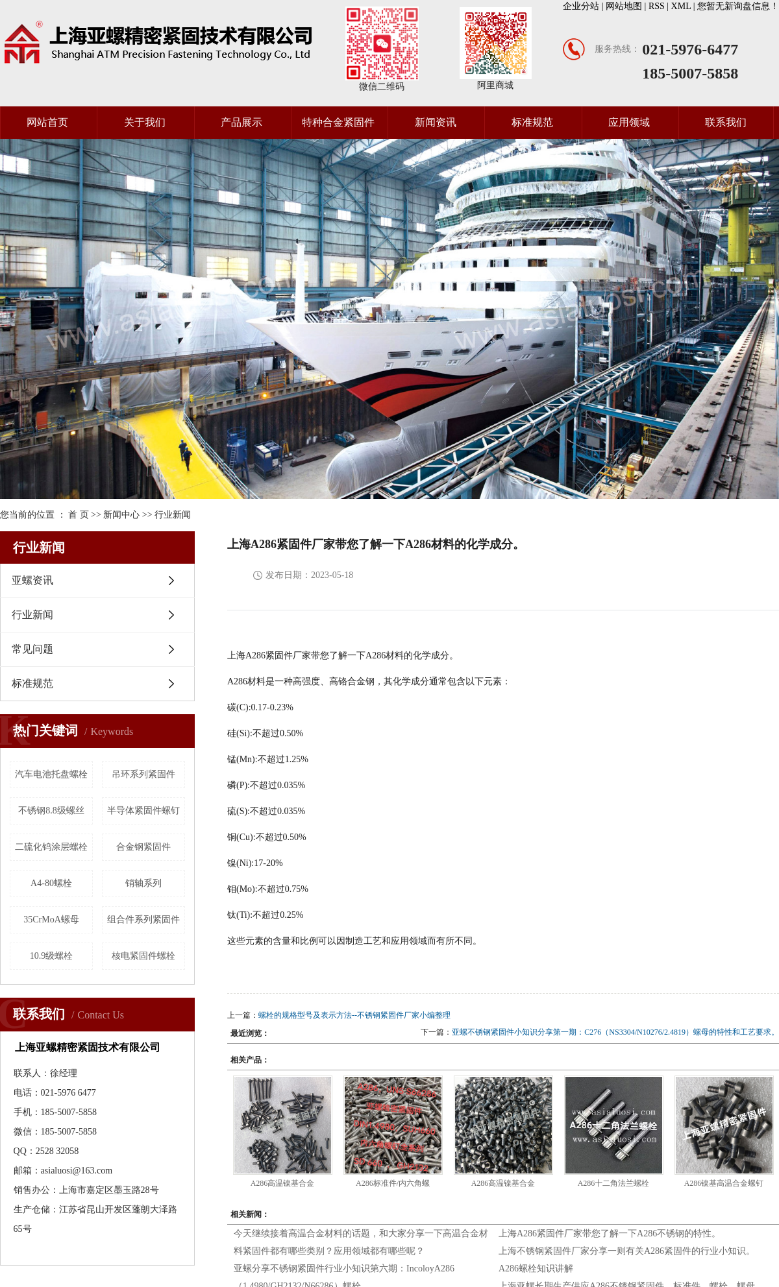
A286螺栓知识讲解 (536, 1268)
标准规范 (532, 122)
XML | (684, 6)
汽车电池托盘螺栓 (51, 774)
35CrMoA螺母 (51, 919)
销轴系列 (143, 883)
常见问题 (32, 649)
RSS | (660, 6)
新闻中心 (121, 515)
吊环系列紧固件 (143, 774)
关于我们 (145, 122)
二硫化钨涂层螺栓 (51, 847)
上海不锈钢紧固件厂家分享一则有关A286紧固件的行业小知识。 (627, 1251)
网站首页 (47, 122)
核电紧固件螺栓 (143, 956)
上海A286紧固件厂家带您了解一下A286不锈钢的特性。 (610, 1233)
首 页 (78, 515)
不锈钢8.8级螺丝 (51, 810)
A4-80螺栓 (51, 883)
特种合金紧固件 (338, 122)
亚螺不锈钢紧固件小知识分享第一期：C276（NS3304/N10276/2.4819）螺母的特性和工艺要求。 (615, 1032)
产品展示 (241, 122)
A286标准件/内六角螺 (393, 1183)
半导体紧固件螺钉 (143, 810)
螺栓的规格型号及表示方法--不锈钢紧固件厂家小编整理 (354, 1015)
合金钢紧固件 (143, 847)
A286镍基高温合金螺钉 (724, 1183)
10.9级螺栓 (51, 956)
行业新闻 (173, 515)
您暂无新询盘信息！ (738, 6)
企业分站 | (584, 6)
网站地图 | (627, 6)
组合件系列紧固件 (143, 919)
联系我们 (726, 122)
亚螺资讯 (32, 580)
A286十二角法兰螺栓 (614, 1183)
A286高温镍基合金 (283, 1183)
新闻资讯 (435, 122)
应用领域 (629, 122)
